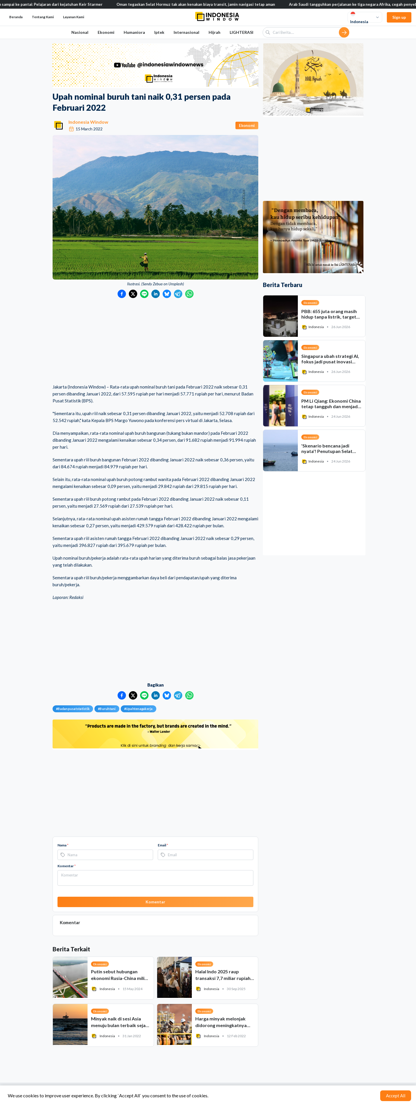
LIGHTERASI (241, 32)
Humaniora (134, 32)
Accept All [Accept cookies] (395, 1095)
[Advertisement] (155, 341)
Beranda (16, 17)
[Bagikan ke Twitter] (133, 294)
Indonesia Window (88, 122)
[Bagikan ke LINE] (144, 294)
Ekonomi (106, 32)
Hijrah (214, 32)
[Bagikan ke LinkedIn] (155, 294)
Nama (62, 845)
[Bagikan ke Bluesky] (167, 294)
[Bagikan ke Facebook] (122, 294)
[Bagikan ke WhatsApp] (189, 294)
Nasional (79, 32)
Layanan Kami (73, 17)
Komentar (66, 866)
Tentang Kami (43, 17)
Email (163, 845)
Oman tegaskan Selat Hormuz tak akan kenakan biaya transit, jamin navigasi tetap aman (205, 4)
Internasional (186, 32)
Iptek (159, 32)
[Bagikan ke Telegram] (178, 294)
